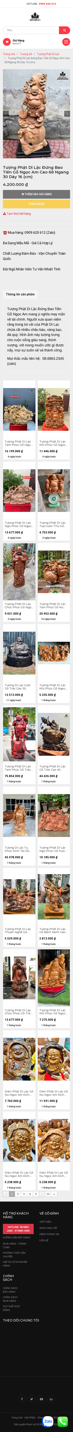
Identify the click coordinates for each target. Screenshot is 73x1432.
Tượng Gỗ (26, 54)
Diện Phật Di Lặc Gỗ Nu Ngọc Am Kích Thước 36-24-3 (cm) (19, 1174)
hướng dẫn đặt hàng (16, 1237)
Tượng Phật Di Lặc (48, 54)
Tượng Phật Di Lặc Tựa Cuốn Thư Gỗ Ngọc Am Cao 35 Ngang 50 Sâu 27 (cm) (52, 524)
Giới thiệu (46, 1221)
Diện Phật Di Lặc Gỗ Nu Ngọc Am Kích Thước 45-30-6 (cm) (19, 1093)
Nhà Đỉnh (54, 1417)
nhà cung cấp (48, 1228)
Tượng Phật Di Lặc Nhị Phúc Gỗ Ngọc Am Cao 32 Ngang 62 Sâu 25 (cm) (52, 687)
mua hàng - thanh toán (14, 1245)
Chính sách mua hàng (10, 1299)
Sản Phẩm (30, 1417)
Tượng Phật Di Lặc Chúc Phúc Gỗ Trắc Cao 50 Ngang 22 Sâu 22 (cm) (18, 1012)
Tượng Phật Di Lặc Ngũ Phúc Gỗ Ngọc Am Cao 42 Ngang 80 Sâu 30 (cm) (18, 524)
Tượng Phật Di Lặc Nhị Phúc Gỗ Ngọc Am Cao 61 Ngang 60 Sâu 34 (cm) (53, 1012)
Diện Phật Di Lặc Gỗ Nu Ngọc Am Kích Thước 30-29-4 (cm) (53, 1174)
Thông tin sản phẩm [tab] (20, 294)
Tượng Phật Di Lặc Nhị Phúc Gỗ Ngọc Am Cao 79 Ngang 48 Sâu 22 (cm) (52, 443)
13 (48, 1194)
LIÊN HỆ (44, 1240)
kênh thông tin (49, 1234)
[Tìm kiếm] (64, 30)
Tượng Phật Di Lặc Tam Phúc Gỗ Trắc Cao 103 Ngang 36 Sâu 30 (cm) (18, 768)
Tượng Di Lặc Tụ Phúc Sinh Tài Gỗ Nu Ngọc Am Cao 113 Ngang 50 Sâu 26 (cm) (19, 849)
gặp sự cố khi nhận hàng (15, 1263)
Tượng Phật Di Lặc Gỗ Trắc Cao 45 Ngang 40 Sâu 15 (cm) (52, 768)
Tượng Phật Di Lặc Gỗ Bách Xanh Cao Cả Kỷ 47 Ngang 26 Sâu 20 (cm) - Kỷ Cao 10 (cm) (53, 930)
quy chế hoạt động (11, 1308)
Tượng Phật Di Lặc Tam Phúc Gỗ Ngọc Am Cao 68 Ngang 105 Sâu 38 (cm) (18, 443)
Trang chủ (9, 54)
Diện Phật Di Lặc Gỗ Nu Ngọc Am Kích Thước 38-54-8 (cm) (53, 1093)
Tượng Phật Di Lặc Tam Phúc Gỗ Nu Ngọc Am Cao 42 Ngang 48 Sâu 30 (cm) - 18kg (52, 605)
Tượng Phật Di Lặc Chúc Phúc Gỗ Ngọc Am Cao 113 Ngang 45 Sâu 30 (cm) (19, 605)
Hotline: (41, 4)
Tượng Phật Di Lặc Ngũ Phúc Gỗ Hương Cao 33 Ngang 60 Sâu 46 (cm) (53, 849)
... (42, 1194)
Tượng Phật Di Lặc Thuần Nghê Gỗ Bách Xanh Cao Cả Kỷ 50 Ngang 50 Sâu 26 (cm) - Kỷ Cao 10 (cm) (19, 930)
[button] (6, 114)
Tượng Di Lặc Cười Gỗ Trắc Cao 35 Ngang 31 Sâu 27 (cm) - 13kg (17, 687)
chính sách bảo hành (10, 1290)
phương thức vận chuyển (14, 1254)
